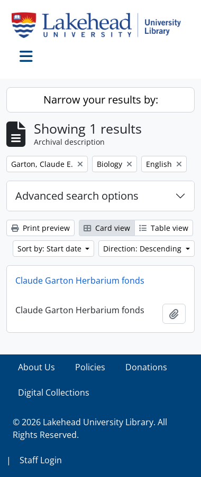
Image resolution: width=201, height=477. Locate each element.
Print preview (40, 228)
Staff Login (41, 460)
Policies (90, 367)
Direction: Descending (143, 249)
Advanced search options (77, 196)
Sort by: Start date (50, 249)
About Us (36, 367)
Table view (163, 228)
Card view (107, 228)
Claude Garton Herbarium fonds (79, 280)
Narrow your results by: (100, 99)
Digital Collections (53, 392)
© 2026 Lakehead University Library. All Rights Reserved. (90, 428)
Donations (146, 367)
